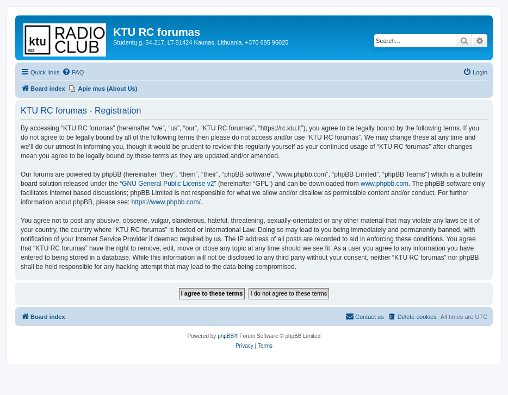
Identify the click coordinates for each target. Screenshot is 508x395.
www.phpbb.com (384, 183)
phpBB (226, 336)
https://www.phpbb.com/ (165, 202)
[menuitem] (73, 72)
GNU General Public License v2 (168, 183)
